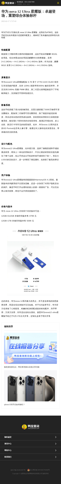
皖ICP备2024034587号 (18, 470)
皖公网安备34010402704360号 (40, 470)
